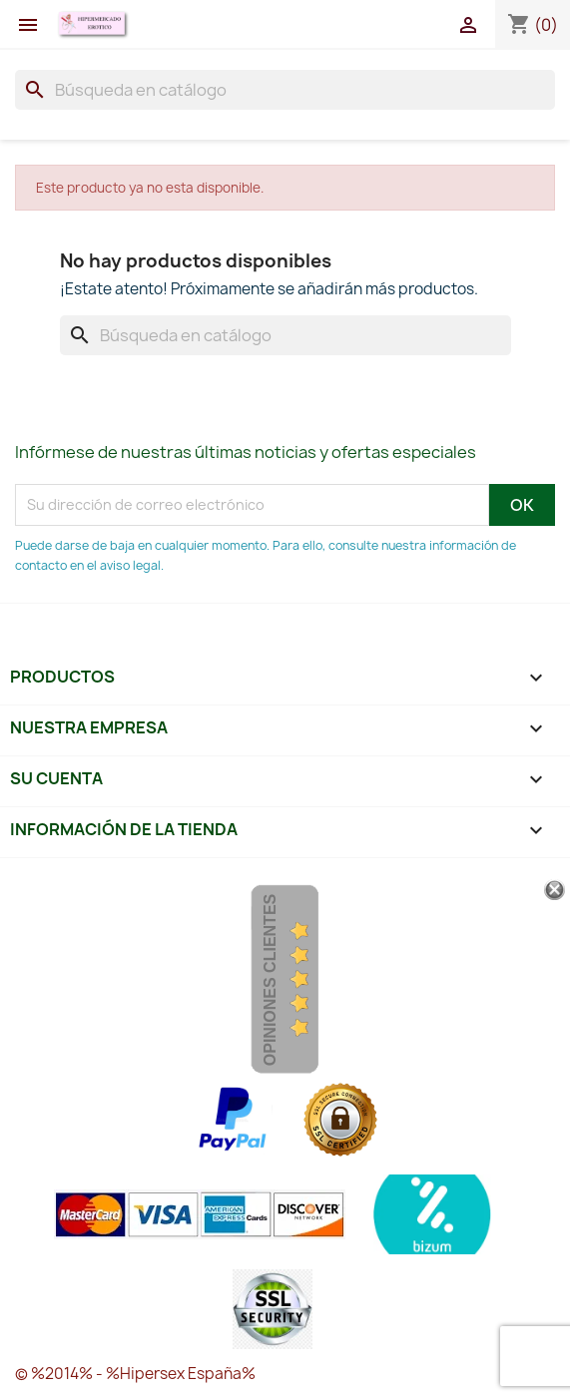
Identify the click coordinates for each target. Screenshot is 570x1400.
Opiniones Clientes (270, 980)
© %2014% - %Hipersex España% (135, 1373)
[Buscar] (285, 90)
